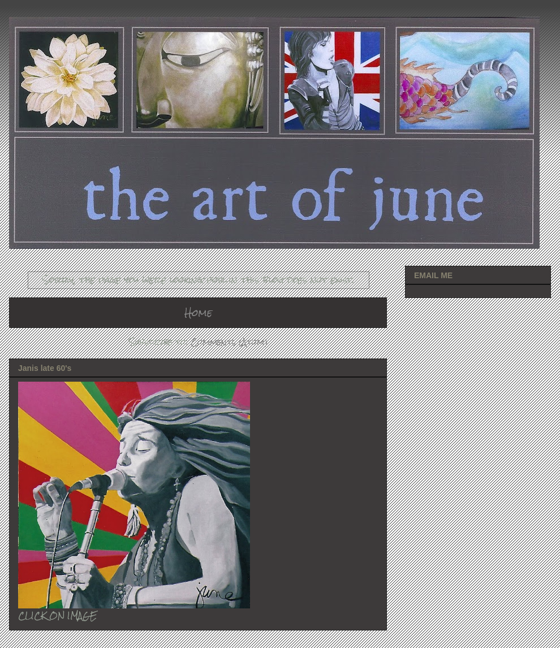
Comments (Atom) (229, 342)
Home (198, 312)
